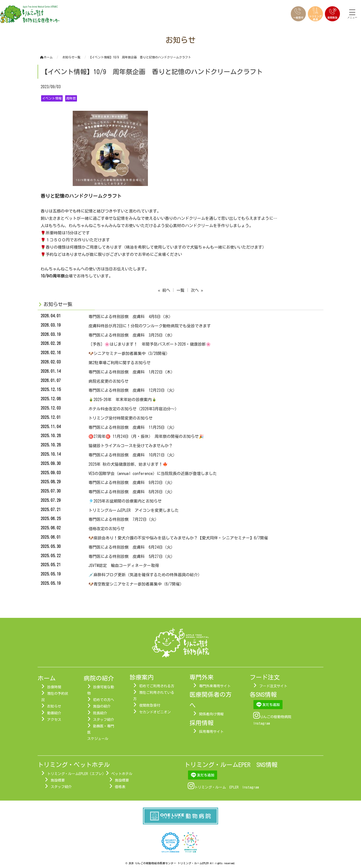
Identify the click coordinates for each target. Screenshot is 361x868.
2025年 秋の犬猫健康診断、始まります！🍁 (128, 464)
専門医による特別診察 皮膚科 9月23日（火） (131, 482)
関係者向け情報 (211, 714)
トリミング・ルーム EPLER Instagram (226, 787)
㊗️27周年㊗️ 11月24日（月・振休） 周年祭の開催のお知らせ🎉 (146, 436)
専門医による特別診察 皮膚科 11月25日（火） (132, 427)
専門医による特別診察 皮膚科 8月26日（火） (131, 492)
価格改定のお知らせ (106, 529)
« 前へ (164, 290)
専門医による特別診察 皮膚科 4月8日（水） (130, 317)
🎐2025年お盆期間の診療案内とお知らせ (125, 501)
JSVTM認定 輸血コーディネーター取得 (123, 565)
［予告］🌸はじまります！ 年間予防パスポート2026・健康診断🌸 (149, 344)
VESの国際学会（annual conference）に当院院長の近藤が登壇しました (152, 473)
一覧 (180, 290)
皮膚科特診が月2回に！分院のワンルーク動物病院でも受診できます (149, 326)
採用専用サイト (211, 731)
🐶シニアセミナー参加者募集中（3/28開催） (129, 353)
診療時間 (54, 687)
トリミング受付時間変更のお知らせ (120, 418)
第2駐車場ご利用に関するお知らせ (119, 363)
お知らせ (54, 706)
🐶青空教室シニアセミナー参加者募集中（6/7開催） (136, 584)
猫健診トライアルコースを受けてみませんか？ (130, 446)
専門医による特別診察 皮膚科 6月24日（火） (131, 547)
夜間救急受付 (149, 705)
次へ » (197, 290)
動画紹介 (54, 713)
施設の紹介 (102, 706)
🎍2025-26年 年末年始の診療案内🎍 (122, 400)
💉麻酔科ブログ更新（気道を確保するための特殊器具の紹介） (145, 575)
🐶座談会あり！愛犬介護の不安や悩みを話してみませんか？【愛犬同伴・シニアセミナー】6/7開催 (180, 538)
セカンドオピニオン (155, 712)
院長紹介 (100, 713)
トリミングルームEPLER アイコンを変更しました (133, 510)
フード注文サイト (273, 686)
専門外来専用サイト (215, 686)
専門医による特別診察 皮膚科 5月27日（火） (131, 556)
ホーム (46, 57)
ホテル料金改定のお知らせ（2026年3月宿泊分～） (133, 409)
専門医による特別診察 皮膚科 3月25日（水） (131, 335)
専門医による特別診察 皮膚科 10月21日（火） (132, 455)
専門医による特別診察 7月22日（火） (123, 519)
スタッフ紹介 (103, 719)
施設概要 (58, 780)
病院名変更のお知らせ (108, 381)
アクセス (54, 719)
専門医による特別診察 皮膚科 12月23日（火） (132, 390)
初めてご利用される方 (156, 686)
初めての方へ (103, 700)
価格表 (120, 787)
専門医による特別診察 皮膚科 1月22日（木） (131, 372)
